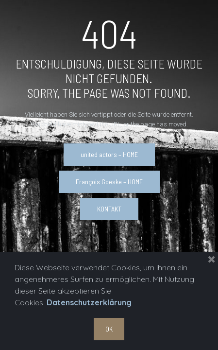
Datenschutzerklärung (89, 302)
